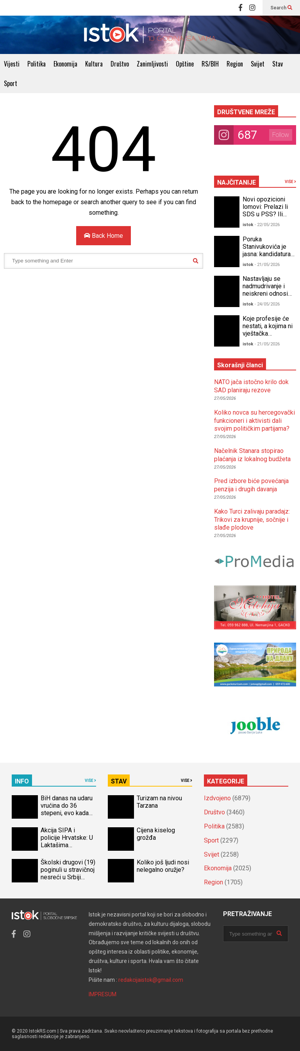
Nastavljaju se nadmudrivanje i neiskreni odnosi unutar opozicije (265, 290)
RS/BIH (210, 63)
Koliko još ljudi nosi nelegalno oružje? (163, 866)
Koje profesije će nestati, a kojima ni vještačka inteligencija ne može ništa (268, 333)
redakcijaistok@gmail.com (150, 980)
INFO (22, 781)
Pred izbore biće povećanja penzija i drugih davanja (251, 485)
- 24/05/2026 (267, 304)
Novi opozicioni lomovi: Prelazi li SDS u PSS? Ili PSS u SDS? (265, 210)
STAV (119, 781)
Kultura (94, 63)
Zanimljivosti (152, 63)
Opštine (185, 63)
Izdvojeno (217, 798)
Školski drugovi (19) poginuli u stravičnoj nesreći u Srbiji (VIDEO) (68, 873)
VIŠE (290, 182)
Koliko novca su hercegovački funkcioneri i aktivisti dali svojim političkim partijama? (254, 421)
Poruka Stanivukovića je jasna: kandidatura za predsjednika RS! (267, 254)
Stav (277, 63)
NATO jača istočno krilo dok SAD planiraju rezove (251, 386)
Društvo (120, 63)
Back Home (103, 235)
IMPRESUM (102, 994)
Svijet (257, 63)
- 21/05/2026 (267, 264)
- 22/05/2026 (267, 224)
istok (248, 224)
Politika (36, 63)
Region (235, 63)
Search (281, 8)
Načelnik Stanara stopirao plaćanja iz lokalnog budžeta (252, 455)
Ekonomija (65, 63)
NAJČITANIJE (236, 182)
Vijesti (12, 63)
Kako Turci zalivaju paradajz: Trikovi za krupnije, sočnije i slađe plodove (252, 520)
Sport (10, 83)
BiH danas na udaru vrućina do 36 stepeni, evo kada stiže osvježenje (67, 809)
